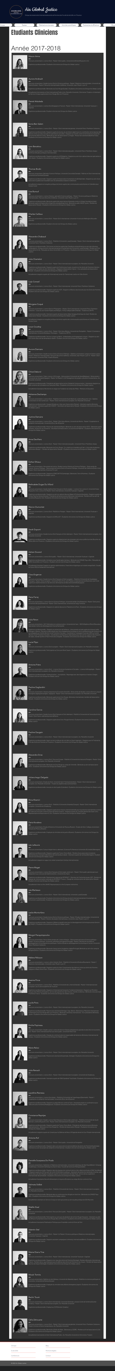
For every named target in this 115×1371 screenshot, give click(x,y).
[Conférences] (18, 1356)
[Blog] (54, 1346)
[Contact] (53, 1356)
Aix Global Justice (41, 9)
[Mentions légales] (54, 1351)
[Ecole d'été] (18, 1351)
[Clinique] (19, 1346)
